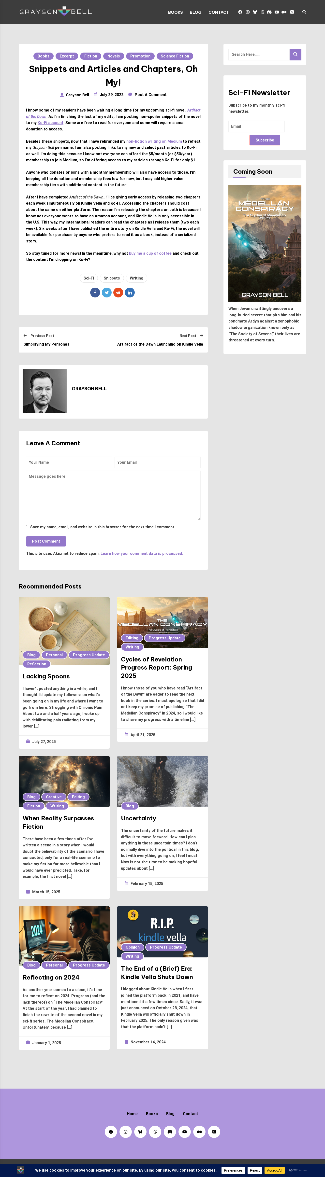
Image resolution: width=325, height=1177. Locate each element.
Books (175, 12)
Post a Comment (151, 94)
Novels (113, 56)
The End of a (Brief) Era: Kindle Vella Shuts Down (157, 973)
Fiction (90, 56)
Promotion (140, 56)
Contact (218, 12)
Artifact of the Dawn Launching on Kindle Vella (160, 344)
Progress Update (89, 655)
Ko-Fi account (50, 122)
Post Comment (46, 541)
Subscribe (265, 140)
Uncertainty (138, 818)
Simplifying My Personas (46, 344)
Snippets (112, 278)
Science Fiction (175, 56)
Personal (54, 655)
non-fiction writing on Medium (154, 141)
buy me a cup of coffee (150, 253)
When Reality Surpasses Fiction (58, 822)
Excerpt (67, 56)
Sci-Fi (89, 278)
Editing (132, 638)
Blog (196, 12)
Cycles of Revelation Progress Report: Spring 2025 (156, 667)
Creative (54, 797)
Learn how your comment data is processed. (142, 553)
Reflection (36, 664)
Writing (136, 278)
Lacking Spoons (46, 676)
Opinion (133, 947)
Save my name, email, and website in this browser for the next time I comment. (102, 527)
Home (132, 1113)
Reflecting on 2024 (51, 977)
